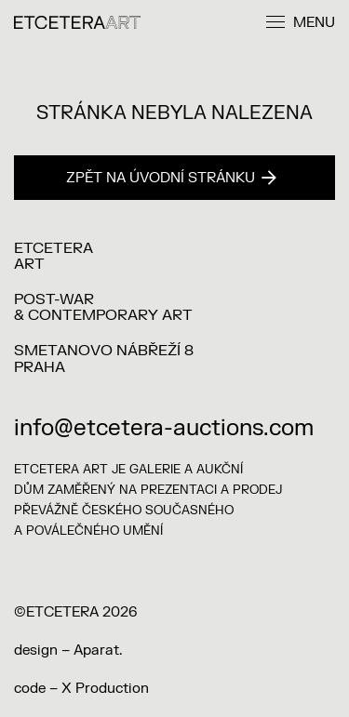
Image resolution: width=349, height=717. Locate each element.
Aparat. (98, 650)
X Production (105, 688)
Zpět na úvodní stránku (171, 178)
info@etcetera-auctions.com (164, 428)
